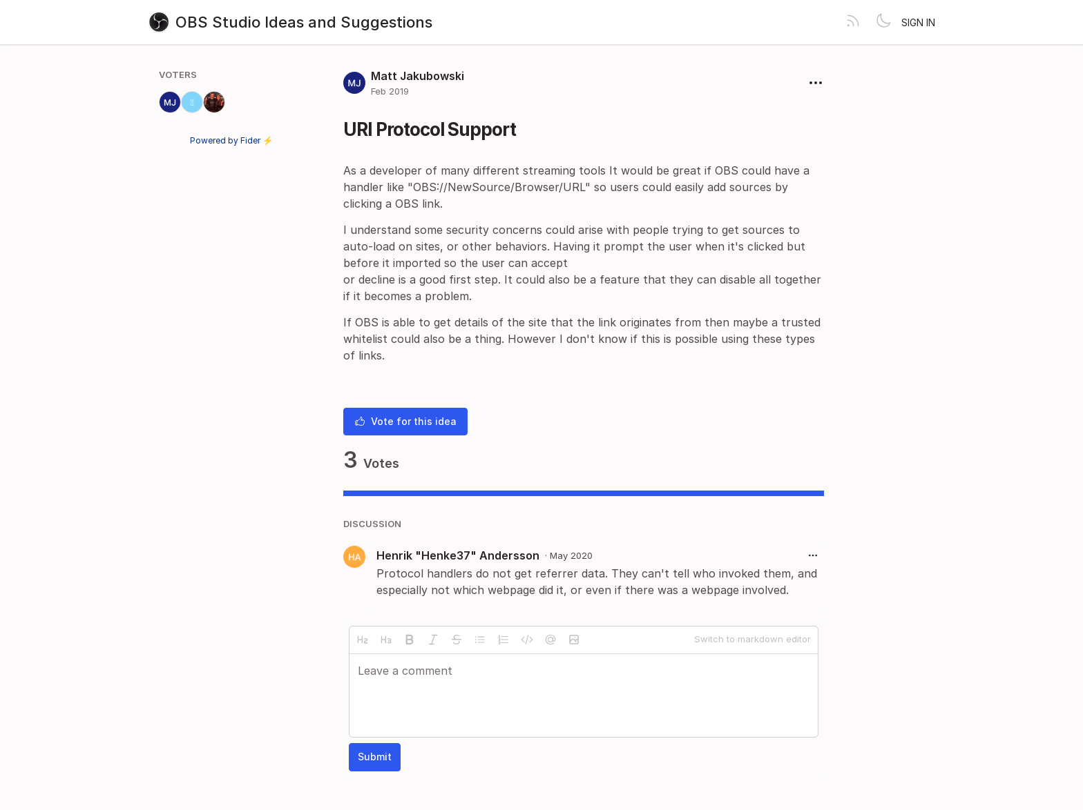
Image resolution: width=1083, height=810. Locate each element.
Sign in (918, 22)
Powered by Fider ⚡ (231, 140)
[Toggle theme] (883, 22)
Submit (375, 756)
